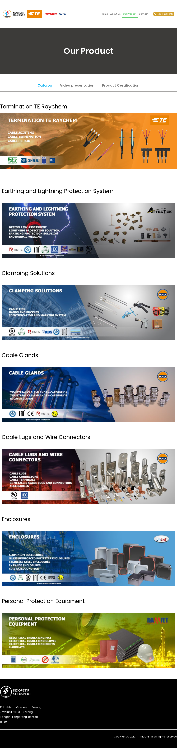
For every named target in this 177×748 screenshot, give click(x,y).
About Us (115, 13)
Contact (143, 13)
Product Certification (120, 85)
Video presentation (77, 85)
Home (105, 13)
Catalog (45, 85)
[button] (133, 689)
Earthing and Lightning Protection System (58, 191)
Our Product (130, 13)
